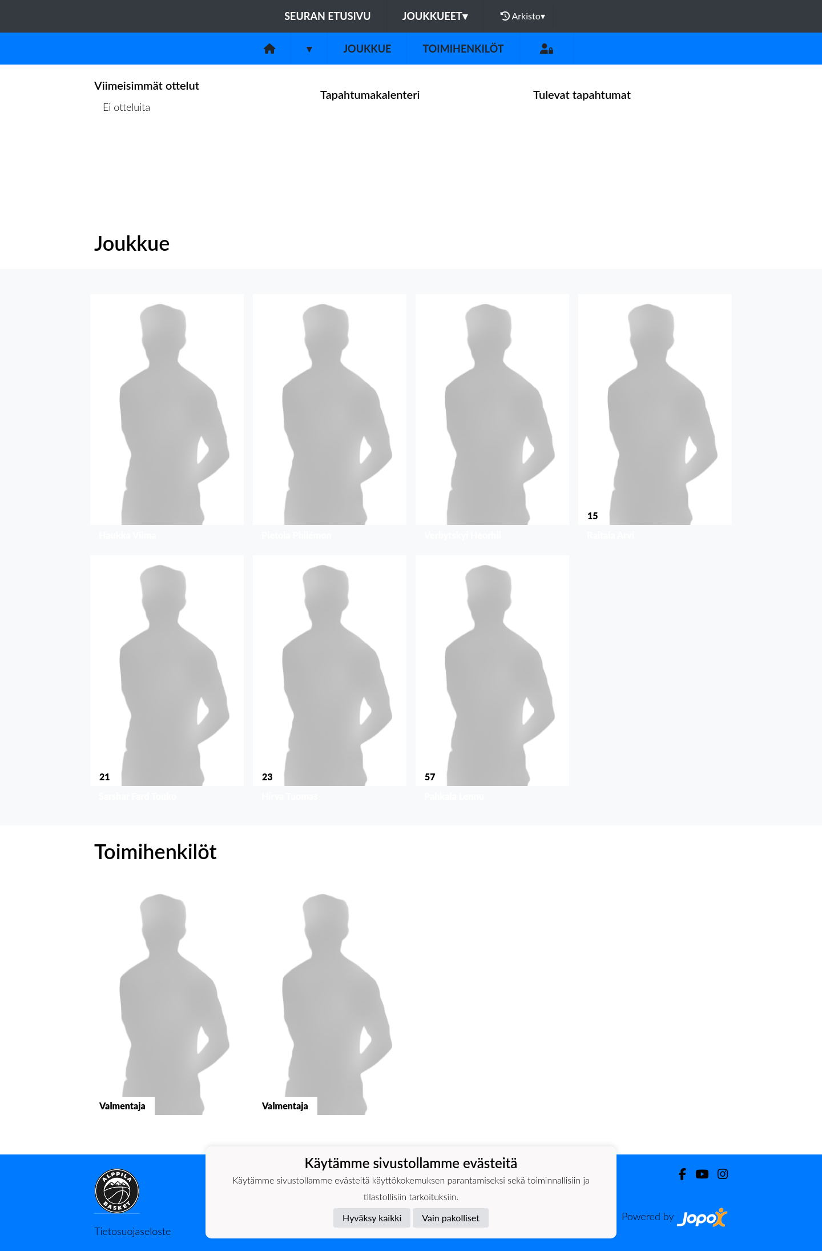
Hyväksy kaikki (371, 1217)
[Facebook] (678, 1174)
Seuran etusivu (327, 16)
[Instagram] (718, 1174)
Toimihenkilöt (462, 48)
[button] (167, 420)
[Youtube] (697, 1174)
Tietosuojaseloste (132, 1231)
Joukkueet (435, 16)
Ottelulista (122, 151)
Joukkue (367, 48)
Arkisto (523, 16)
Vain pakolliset (451, 1217)
